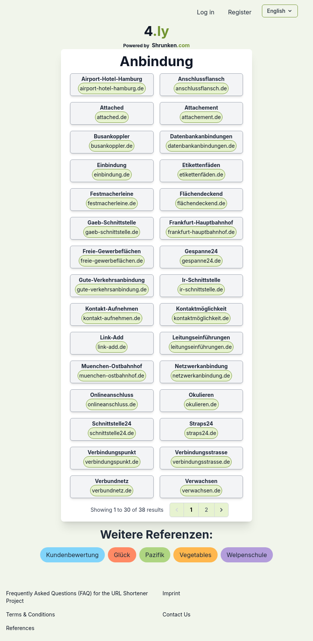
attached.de (112, 117)
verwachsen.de (201, 490)
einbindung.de (112, 174)
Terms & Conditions (30, 614)
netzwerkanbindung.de (201, 375)
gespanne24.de (201, 260)
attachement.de (201, 117)
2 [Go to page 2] (206, 509)
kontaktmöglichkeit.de (201, 318)
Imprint (171, 593)
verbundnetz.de (111, 490)
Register (239, 12)
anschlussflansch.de (201, 88)
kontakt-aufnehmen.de (111, 318)
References (20, 628)
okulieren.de (201, 404)
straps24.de (201, 433)
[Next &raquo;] (221, 510)
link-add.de (112, 347)
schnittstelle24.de (112, 433)
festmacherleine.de (112, 203)
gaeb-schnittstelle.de (111, 232)
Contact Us (177, 614)
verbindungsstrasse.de (201, 461)
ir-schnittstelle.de (201, 289)
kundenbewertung (72, 555)
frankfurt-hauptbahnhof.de (201, 232)
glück (122, 555)
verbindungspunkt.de (112, 461)
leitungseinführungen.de (201, 347)
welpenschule (247, 555)
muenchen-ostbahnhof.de (111, 375)
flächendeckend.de (201, 203)
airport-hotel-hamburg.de (112, 88)
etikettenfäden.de (201, 174)
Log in (205, 12)
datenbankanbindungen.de (201, 145)
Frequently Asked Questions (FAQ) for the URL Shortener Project (77, 597)
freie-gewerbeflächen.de (112, 260)
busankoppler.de (111, 145)
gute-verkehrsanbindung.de (111, 289)
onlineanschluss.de (112, 404)
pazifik (155, 555)
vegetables (195, 555)
